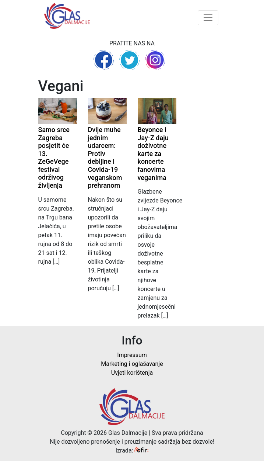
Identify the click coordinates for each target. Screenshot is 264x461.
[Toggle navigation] (208, 17)
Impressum (132, 354)
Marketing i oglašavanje (132, 363)
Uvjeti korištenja (132, 372)
